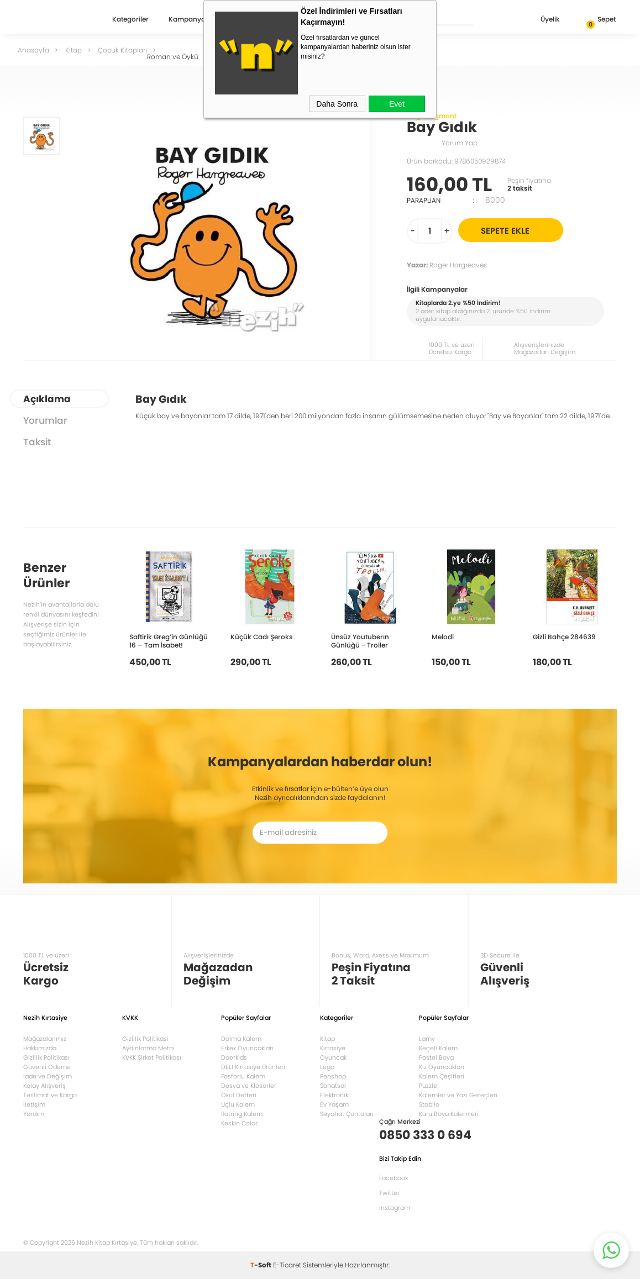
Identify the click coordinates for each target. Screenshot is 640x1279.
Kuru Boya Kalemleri (449, 1113)
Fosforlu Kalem (243, 1076)
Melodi (443, 636)
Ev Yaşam (334, 1104)
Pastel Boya (436, 1057)
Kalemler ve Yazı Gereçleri (458, 1095)
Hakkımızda (39, 1048)
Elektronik (334, 1095)
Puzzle (428, 1085)
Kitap (327, 1038)
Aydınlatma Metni (148, 1048)
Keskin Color (239, 1123)
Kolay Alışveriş (44, 1085)
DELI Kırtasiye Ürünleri (253, 1066)
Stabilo (429, 1104)
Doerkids (234, 1057)
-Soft (261, 1265)
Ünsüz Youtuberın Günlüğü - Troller (360, 640)
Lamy (427, 1038)
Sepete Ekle (520, 230)
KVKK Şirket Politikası (151, 1057)
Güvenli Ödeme (47, 1066)
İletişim (34, 1104)
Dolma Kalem (241, 1038)
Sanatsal (333, 1085)
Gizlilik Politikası (46, 1057)
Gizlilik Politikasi (145, 1038)
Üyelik (541, 20)
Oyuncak (333, 1057)
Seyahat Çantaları (347, 1113)
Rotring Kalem (242, 1113)
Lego (327, 1066)
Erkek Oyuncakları (247, 1048)
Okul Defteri (238, 1095)
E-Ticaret (287, 1265)
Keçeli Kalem (438, 1048)
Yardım (33, 1113)
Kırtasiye (332, 1048)
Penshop (333, 1076)
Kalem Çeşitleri (441, 1076)
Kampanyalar (191, 20)
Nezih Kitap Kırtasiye (55, 19)
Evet (397, 103)
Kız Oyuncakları (441, 1066)
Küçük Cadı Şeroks (261, 636)
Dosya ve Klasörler (248, 1085)
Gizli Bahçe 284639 (564, 636)
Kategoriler (130, 20)
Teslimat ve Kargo (50, 1095)
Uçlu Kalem (238, 1104)
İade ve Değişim (47, 1076)
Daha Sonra (337, 103)
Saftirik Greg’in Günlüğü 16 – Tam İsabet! (168, 640)
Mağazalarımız (44, 1038)
